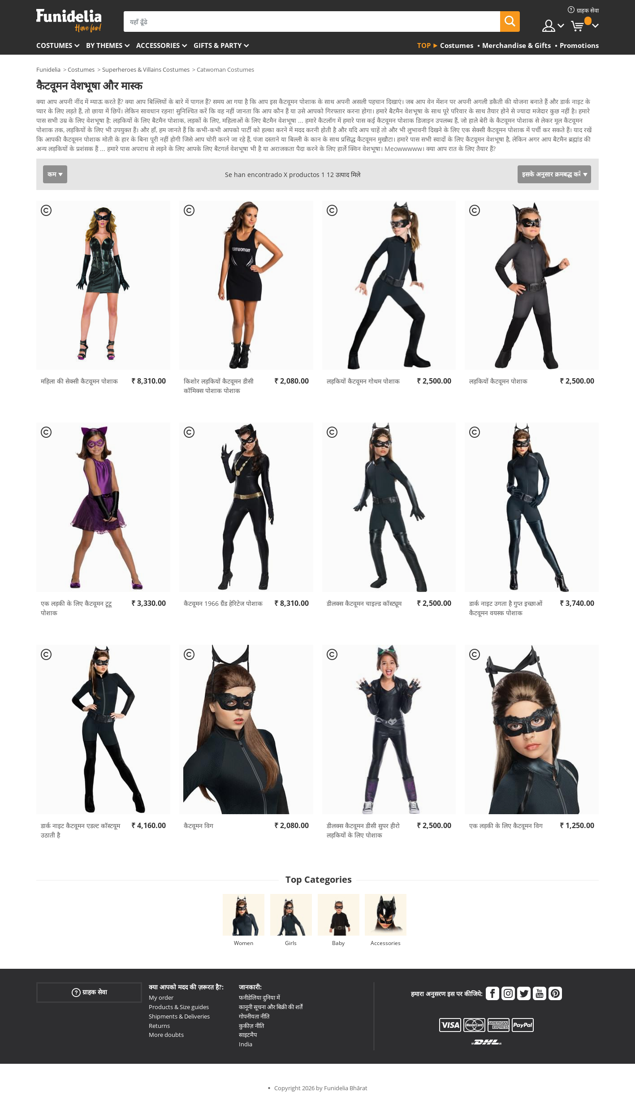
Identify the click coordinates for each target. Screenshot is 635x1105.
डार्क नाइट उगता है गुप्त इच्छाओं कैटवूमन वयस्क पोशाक (505, 611)
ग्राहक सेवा (89, 995)
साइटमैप (248, 1038)
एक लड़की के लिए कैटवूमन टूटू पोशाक (76, 611)
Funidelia (48, 69)
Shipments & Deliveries (179, 1019)
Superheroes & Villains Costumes (146, 69)
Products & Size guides (179, 1010)
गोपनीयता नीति (254, 1019)
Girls (291, 946)
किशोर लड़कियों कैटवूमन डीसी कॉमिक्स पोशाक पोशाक (219, 389)
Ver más (57, 151)
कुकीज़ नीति (251, 1029)
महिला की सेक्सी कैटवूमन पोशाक (79, 384)
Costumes (54, 45)
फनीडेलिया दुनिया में (259, 1001)
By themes (104, 45)
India (245, 1047)
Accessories (158, 45)
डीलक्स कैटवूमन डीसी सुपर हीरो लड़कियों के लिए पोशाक (363, 833)
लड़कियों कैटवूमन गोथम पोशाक (363, 384)
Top (424, 45)
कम (52, 177)
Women (243, 946)
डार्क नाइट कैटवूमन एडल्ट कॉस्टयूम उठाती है (80, 833)
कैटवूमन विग (198, 828)
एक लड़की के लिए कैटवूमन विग (506, 828)
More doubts (166, 1038)
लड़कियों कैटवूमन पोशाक (498, 384)
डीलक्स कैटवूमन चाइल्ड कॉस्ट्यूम (364, 606)
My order (161, 1001)
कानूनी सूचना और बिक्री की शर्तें (270, 1010)
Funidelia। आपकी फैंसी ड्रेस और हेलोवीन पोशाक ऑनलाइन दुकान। (68, 21)
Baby (338, 946)
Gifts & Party (218, 45)
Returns (159, 1029)
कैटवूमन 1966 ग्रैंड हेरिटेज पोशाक (223, 606)
